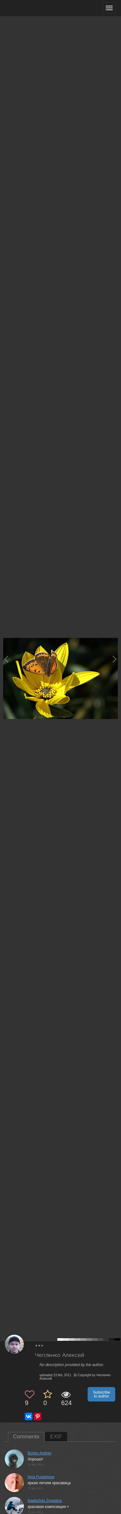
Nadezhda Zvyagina (45, 1500)
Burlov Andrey (40, 1453)
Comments (26, 1437)
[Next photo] (114, 659)
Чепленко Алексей (59, 1355)
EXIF (56, 1437)
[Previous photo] (6, 659)
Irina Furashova (41, 1477)
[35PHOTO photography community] (29, 8)
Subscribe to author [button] (101, 1394)
